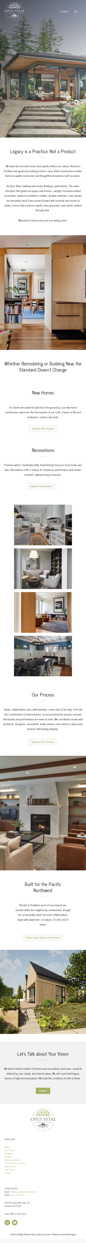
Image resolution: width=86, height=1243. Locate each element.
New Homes (10, 1150)
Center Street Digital (68, 1234)
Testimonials (10, 1169)
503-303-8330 (17, 1195)
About (7, 1147)
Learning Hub (10, 1166)
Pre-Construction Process (15, 1163)
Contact (64, 11)
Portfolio (8, 1156)
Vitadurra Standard (12, 1160)
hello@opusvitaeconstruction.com (24, 1191)
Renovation (9, 1153)
